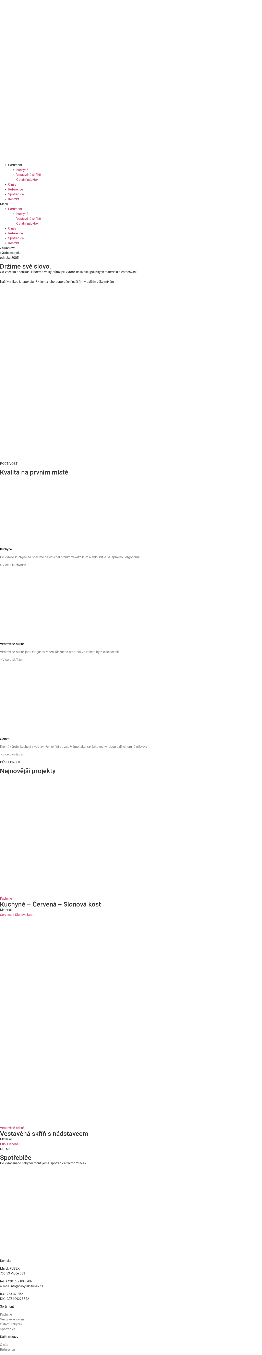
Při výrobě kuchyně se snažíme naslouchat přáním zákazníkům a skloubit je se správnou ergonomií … (71, 557)
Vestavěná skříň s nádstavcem (44, 1133)
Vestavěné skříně (28, 175)
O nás (12, 184)
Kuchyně (22, 170)
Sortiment (15, 165)
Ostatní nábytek (27, 180)
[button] (131, 204)
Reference (15, 189)
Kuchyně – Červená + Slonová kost (50, 904)
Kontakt (13, 199)
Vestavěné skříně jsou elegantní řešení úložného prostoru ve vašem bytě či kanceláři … (61, 652)
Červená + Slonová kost (17, 915)
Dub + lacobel (10, 1144)
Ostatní (5, 739)
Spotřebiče (16, 194)
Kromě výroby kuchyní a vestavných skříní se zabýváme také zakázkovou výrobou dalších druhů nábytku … (75, 747)
